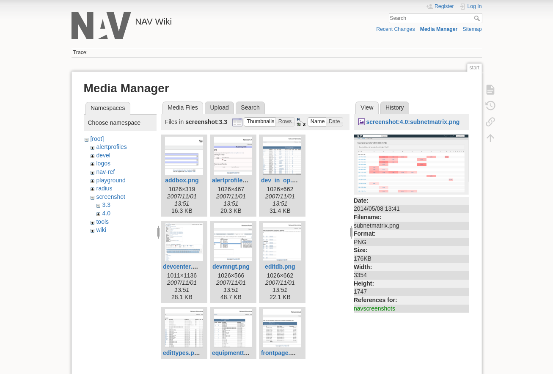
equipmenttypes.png (241, 352)
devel (103, 155)
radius (104, 188)
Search (478, 18)
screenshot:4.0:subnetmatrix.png (412, 121)
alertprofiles (111, 146)
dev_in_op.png (282, 180)
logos (103, 163)
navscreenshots (374, 308)
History (394, 107)
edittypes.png (182, 352)
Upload (219, 107)
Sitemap (472, 29)
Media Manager (439, 29)
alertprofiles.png (235, 180)
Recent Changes (395, 29)
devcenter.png (183, 266)
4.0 (106, 213)
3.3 (106, 204)
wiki (101, 229)
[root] (97, 138)
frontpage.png (281, 352)
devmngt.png (231, 266)
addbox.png (181, 180)
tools (102, 221)
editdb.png (280, 266)
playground (110, 180)
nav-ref (105, 171)
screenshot (110, 196)
